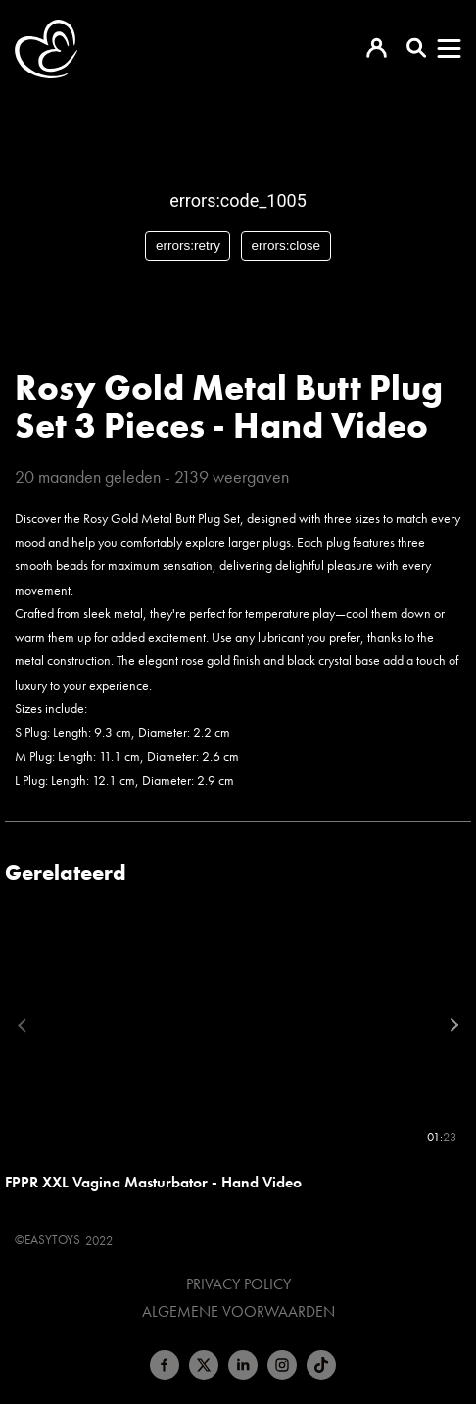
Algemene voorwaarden (238, 1312)
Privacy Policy (238, 1284)
